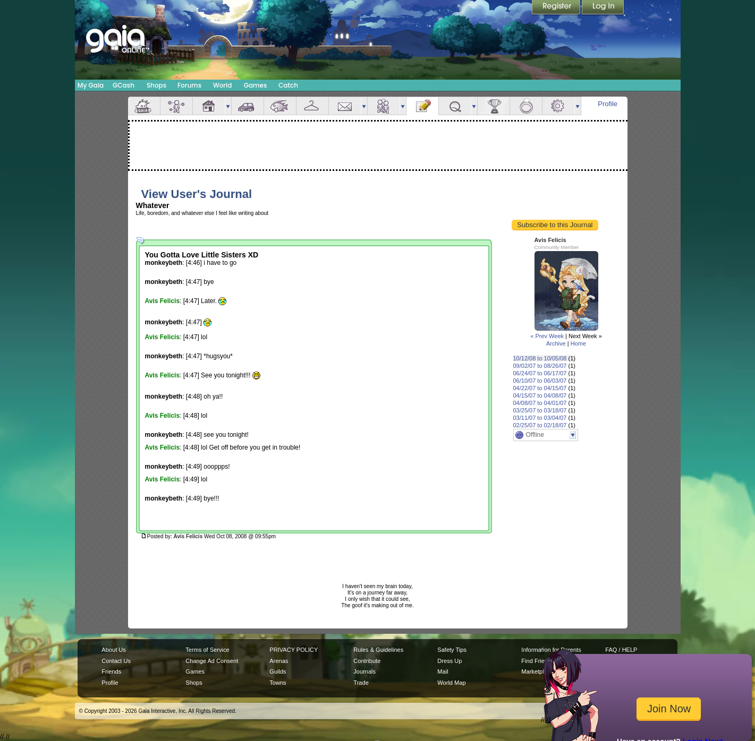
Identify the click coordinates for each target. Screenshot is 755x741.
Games (255, 85)
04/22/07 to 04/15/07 (540, 388)
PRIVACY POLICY (293, 650)
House (209, 106)
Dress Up (449, 661)
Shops (156, 85)
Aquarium (280, 106)
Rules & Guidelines (378, 650)
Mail (345, 106)
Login (603, 8)
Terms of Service (207, 650)
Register (557, 8)
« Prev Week (547, 336)
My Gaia (91, 85)
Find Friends (537, 661)
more (228, 106)
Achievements (494, 106)
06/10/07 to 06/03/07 (540, 380)
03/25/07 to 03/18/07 (540, 410)
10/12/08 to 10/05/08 (540, 358)
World (222, 85)
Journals (364, 671)
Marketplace (537, 671)
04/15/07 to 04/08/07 (540, 395)
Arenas (278, 661)
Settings (558, 106)
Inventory (312, 106)
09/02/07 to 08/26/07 (540, 366)
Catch (288, 85)
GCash (123, 85)
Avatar (176, 106)
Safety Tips (451, 650)
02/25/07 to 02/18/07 (540, 425)
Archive (556, 343)
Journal (422, 106)
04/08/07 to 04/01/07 (540, 403)
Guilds (277, 671)
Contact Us (116, 661)
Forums (189, 85)
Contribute (366, 661)
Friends (384, 106)
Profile (607, 104)
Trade (360, 682)
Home (578, 343)
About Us (113, 650)
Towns (277, 682)
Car (248, 106)
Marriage (526, 106)
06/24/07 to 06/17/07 (540, 373)
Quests (455, 106)
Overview (144, 106)
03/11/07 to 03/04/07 (540, 418)
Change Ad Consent (211, 661)
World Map (451, 682)
